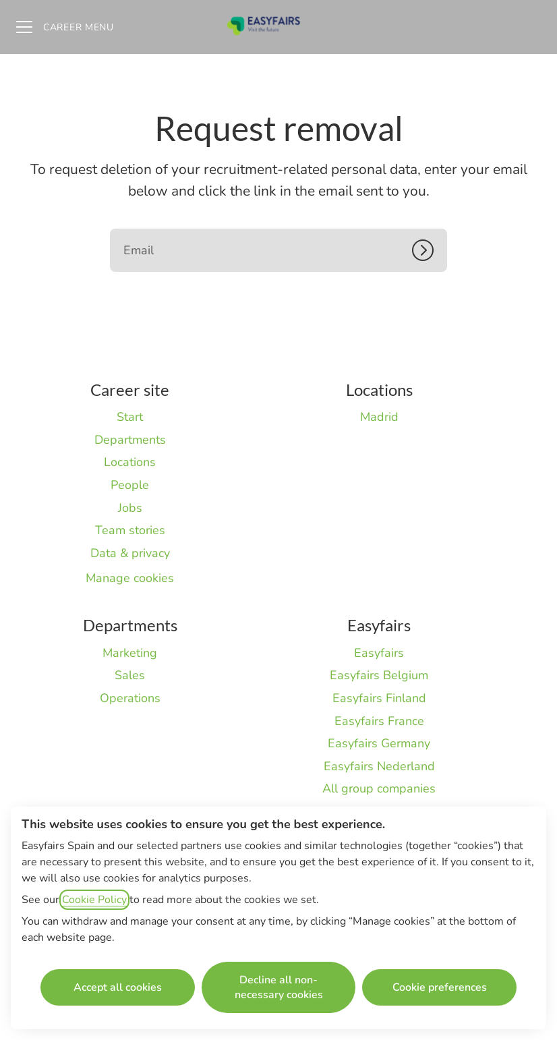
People (130, 485)
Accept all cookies (118, 987)
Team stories (130, 530)
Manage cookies (130, 578)
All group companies (379, 788)
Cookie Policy (94, 899)
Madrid (379, 417)
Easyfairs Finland (379, 698)
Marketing (129, 653)
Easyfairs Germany (379, 743)
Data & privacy (130, 553)
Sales (130, 675)
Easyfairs (379, 653)
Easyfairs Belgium (379, 675)
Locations (130, 462)
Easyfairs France (379, 721)
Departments (130, 440)
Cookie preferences (439, 987)
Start (130, 417)
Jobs (130, 508)
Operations (130, 698)
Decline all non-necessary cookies (279, 987)
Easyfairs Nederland (379, 766)
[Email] (278, 250)
